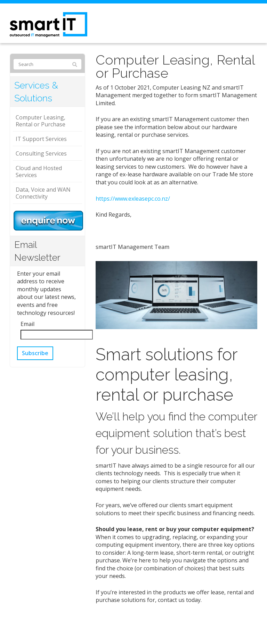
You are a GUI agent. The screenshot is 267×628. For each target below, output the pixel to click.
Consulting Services (41, 153)
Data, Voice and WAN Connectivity (43, 193)
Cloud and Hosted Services (39, 171)
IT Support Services (41, 139)
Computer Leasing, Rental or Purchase (40, 121)
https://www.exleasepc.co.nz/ (133, 198)
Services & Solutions (36, 91)
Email (27, 324)
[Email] (57, 335)
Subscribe (35, 353)
